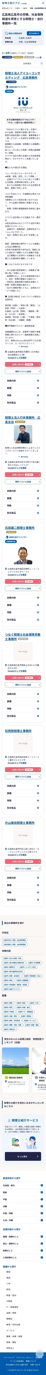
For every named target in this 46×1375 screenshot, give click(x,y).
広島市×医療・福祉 (32, 1025)
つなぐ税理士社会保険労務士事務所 (22, 636)
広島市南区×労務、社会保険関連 (15, 944)
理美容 (9, 1318)
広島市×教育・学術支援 (12, 1020)
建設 (8, 1271)
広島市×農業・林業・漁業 (12, 1025)
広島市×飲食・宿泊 (23, 1007)
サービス (10, 1330)
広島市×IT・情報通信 (25, 1012)
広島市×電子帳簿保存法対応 (13, 971)
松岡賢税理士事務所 (18, 731)
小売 (8, 1283)
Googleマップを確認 (17, 357)
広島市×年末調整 (34, 963)
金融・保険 (11, 1312)
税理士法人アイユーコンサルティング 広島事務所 (22, 75)
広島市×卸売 (8, 1007)
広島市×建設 (8, 1003)
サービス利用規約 (17, 1361)
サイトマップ (9, 1357)
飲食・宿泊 (11, 1295)
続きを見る (24, 346)
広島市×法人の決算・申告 (12, 958)
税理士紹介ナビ (7, 8)
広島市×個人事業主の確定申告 (14, 963)
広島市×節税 (8, 980)
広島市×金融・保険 (10, 1016)
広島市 (25, 8)
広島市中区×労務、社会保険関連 (15, 940)
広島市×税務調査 (22, 980)
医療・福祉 (11, 1342)
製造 (8, 1277)
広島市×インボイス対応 (28, 967)
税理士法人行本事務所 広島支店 (22, 419)
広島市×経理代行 (9, 967)
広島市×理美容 (26, 1016)
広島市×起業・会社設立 (12, 976)
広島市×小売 (34, 1003)
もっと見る (22, 1156)
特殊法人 (10, 1348)
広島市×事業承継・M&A (32, 976)
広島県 (17, 8)
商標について (31, 1361)
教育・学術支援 (13, 1324)
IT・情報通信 (12, 1306)
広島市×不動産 (9, 1012)
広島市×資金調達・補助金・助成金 (15, 985)
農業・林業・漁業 (14, 1336)
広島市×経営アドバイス (12, 989)
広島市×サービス (30, 1020)
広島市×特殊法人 (9, 1029)
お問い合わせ (35, 1364)
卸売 (8, 1289)
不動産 (9, 1301)
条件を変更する (34, 33)
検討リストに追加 (23, 371)
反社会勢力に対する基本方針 (17, 1364)
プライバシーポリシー (24, 1357)
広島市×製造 (21, 1003)
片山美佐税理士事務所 (19, 822)
